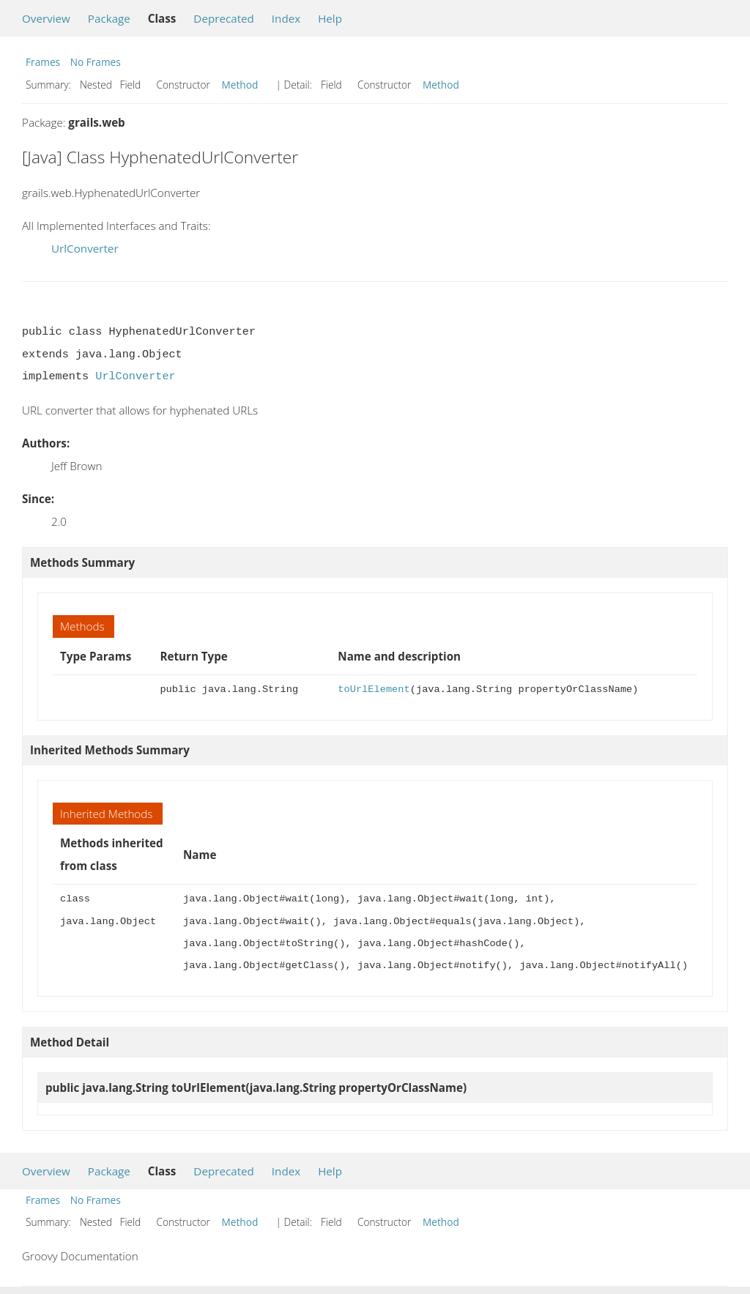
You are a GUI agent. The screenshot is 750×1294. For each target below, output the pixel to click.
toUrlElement (373, 689)
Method (240, 85)
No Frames (95, 62)
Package (109, 18)
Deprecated (223, 18)
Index (286, 18)
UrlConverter (85, 248)
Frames (43, 62)
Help (330, 18)
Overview (46, 18)
